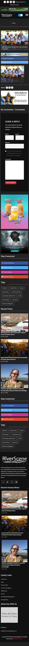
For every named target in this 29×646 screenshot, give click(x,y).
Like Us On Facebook (9, 263)
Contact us (4, 579)
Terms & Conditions (6, 588)
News (2, 582)
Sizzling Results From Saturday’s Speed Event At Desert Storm (13, 333)
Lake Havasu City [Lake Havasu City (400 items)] (16, 292)
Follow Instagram (8, 272)
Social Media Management (7, 596)
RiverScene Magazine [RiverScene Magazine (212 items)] (7, 303)
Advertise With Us (20, 2)
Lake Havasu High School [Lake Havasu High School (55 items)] (8, 296)
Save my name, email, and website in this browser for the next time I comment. (14, 153)
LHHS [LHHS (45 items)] (19, 296)
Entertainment (4, 599)
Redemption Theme (18, 638)
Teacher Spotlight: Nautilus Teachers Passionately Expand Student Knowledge (14, 390)
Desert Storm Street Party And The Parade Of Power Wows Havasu (14, 358)
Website (7, 142)
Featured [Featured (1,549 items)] (4, 288)
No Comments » (8, 110)
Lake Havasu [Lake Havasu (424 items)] (5, 292)
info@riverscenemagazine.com (9, 631)
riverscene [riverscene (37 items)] (15, 300)
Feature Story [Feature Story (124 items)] (13, 288)
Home (13, 23)
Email (17, 134)
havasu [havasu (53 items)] (22, 288)
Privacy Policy (4, 585)
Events (2, 594)
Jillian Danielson (5, 47)
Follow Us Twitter (8, 267)
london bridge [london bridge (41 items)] (5, 300)
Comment (8, 159)
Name (7, 134)
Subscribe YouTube (8, 276)
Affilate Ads (4, 591)
